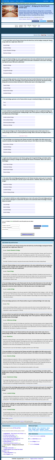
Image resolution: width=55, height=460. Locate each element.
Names (48, 428)
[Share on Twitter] (43, 21)
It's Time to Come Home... (9, 435)
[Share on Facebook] (36, 21)
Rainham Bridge (7, 53)
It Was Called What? (8, 452)
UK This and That (16, 428)
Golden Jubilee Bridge (8, 117)
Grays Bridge (6, 45)
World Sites (34, 428)
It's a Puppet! (7, 454)
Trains (38, 428)
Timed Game (50, 35)
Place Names (43, 428)
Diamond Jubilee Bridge (9, 122)
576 (39, 26)
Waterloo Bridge (7, 65)
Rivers (37, 429)
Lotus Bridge (6, 204)
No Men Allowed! (7, 441)
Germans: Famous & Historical (46, 430)
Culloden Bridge (7, 149)
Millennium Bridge (7, 125)
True (4, 102)
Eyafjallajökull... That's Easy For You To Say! (13, 433)
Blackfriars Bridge (7, 184)
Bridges (34, 429)
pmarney (32, 17)
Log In (51, 1)
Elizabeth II (42, 429)
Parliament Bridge (7, 167)
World (29, 428)
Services (22, 1)
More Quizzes (35, 441)
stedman (22, 421)
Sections (12, 1)
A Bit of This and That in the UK (11, 443)
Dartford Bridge (7, 47)
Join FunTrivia (13, 3)
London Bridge (6, 88)
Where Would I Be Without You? (11, 439)
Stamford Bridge (7, 146)
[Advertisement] (27, 30)
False (4, 105)
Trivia (17, 1)
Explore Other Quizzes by (37, 436)
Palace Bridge (6, 172)
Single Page (43, 35)
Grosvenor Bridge (7, 73)
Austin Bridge (6, 212)
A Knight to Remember (9, 447)
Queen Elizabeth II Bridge (9, 50)
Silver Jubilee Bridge (8, 119)
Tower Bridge (6, 67)
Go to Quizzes (35, 438)
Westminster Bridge (8, 90)
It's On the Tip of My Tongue (10, 436)
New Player (46, 1)
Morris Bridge (6, 207)
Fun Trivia (5, 1)
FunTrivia (34, 444)
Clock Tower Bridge (7, 164)
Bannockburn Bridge (8, 144)
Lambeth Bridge (7, 93)
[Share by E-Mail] (50, 21)
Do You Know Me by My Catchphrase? (12, 438)
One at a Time (37, 35)
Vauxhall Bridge (7, 209)
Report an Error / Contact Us (36, 458)
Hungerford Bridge (7, 70)
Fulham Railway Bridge (8, 192)
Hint (52, 41)
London (30, 429)
